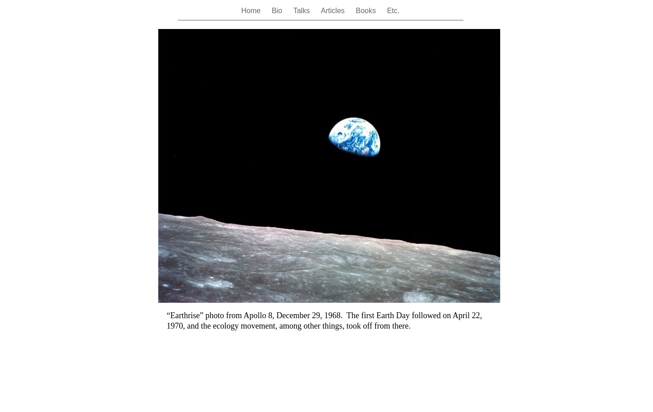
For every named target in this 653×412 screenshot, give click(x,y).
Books (367, 11)
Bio (278, 11)
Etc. (393, 11)
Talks (302, 11)
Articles (334, 11)
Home (252, 11)
